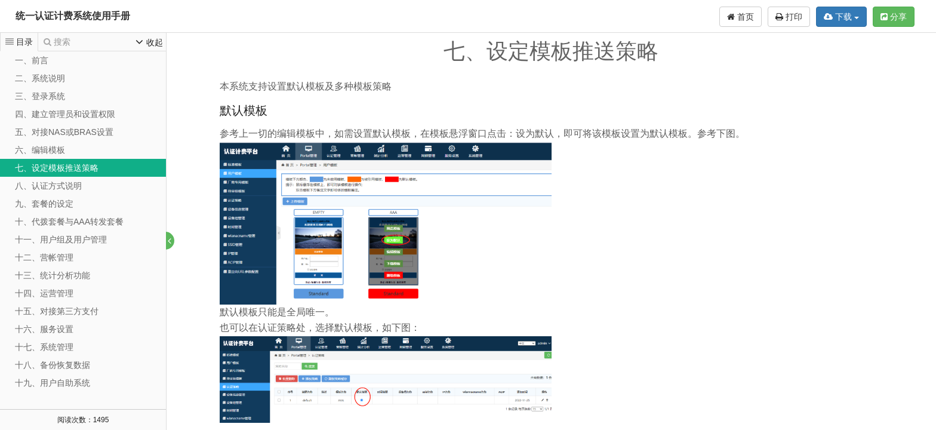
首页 (740, 17)
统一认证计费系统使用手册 (73, 16)
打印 (788, 17)
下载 (841, 17)
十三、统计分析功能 (52, 275)
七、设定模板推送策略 (56, 168)
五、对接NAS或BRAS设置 (64, 132)
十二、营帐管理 (44, 257)
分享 (893, 17)
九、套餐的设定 (44, 203)
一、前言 (31, 60)
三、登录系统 (40, 96)
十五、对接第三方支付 (56, 311)
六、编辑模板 (40, 150)
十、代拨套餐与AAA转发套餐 (69, 221)
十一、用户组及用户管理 (61, 239)
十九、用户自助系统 (52, 383)
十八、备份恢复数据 (52, 365)
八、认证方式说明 (48, 186)
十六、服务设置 (44, 329)
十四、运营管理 (44, 293)
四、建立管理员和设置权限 (65, 114)
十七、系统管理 (44, 347)
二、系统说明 (40, 78)
